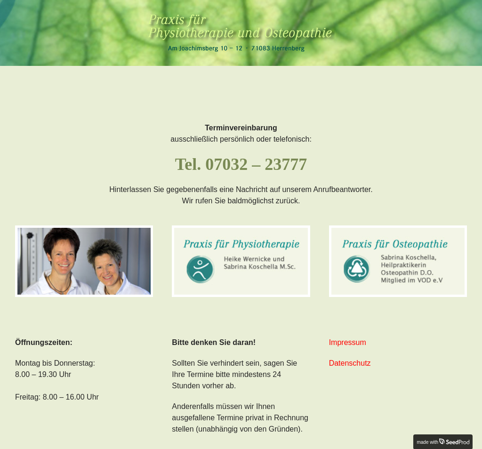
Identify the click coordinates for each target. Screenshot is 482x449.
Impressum (347, 342)
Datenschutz (350, 363)
